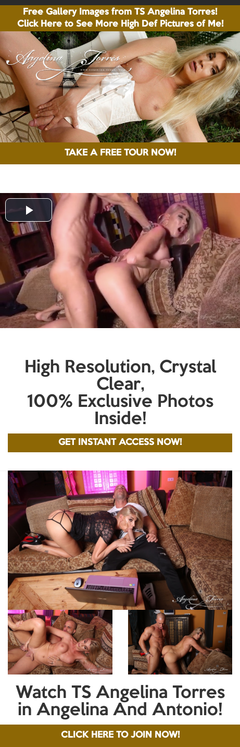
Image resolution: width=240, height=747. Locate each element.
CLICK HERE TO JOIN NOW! (120, 735)
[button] (28, 210)
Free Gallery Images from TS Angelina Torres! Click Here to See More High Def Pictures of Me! (120, 18)
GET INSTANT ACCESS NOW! (120, 443)
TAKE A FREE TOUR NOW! (120, 153)
